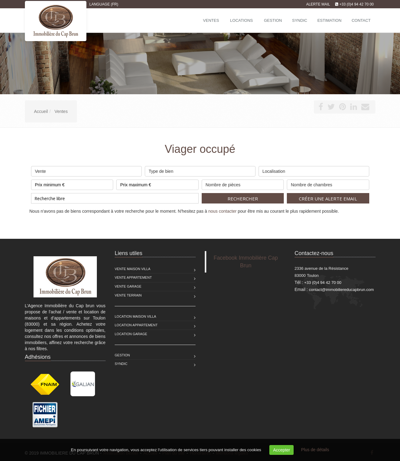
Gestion (122, 355)
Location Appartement (136, 325)
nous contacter (222, 211)
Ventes (211, 20)
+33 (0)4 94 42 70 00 (356, 4)
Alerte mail (318, 4)
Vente (86, 170)
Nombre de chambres (328, 183)
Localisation (314, 170)
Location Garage (131, 334)
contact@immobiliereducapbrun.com (341, 289)
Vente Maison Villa (132, 269)
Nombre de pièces (243, 183)
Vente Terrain (128, 295)
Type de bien (200, 170)
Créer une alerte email (328, 199)
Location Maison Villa (135, 316)
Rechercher (243, 199)
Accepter (281, 449)
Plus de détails (315, 449)
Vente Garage (128, 286)
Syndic (121, 364)
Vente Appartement (133, 277)
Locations (241, 20)
